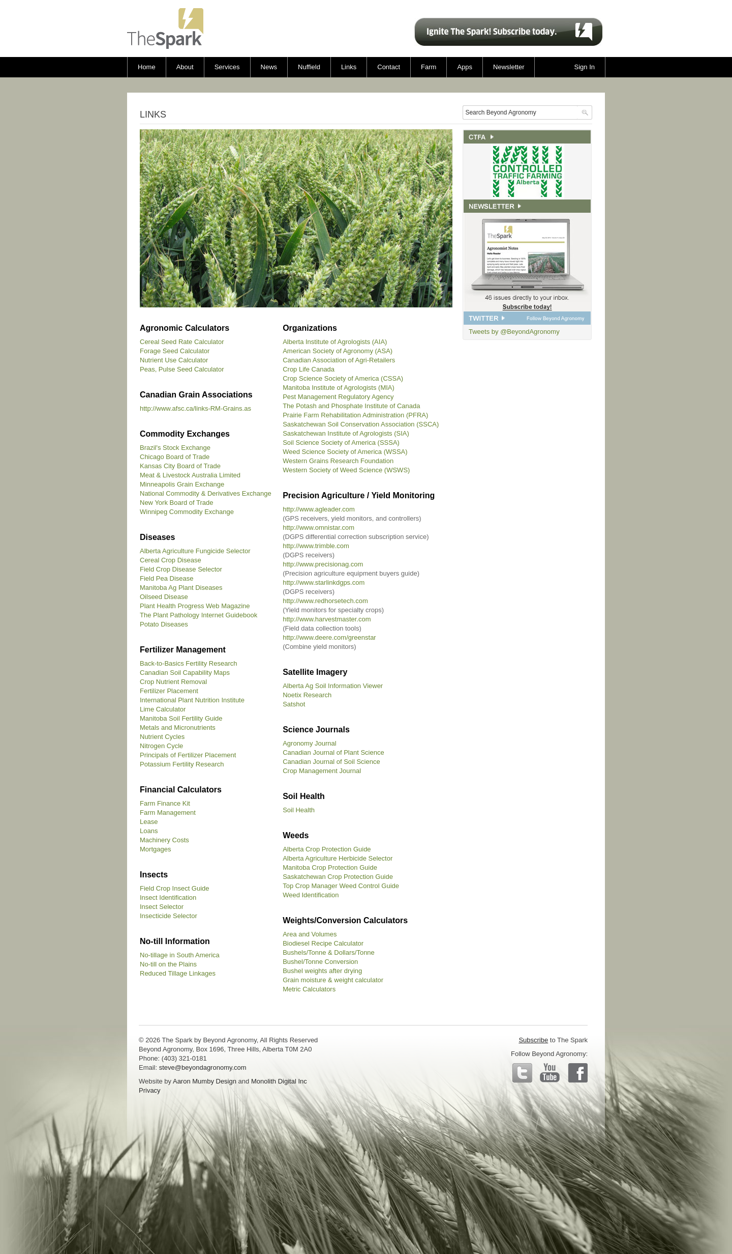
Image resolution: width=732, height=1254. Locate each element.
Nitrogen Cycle (161, 746)
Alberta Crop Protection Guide (327, 849)
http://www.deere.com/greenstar (329, 637)
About (185, 67)
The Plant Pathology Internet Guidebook (198, 615)
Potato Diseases (164, 624)
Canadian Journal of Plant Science (333, 752)
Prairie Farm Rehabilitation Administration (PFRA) (355, 415)
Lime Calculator (163, 709)
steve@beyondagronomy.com (203, 1067)
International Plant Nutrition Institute (192, 700)
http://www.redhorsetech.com (325, 601)
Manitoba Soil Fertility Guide (181, 718)
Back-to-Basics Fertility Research (188, 663)
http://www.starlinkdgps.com (323, 582)
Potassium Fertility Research (182, 764)
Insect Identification (168, 897)
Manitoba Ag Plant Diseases (181, 587)
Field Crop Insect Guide (174, 888)
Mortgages (155, 849)
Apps (464, 67)
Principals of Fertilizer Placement (188, 755)
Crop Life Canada (308, 369)
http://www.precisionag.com (323, 564)
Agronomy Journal (310, 743)
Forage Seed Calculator (174, 351)
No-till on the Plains (168, 964)
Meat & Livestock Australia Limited (190, 475)
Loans (149, 831)
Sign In (584, 67)
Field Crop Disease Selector (181, 569)
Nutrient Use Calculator (174, 360)
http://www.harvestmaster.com (327, 619)
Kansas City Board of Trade (180, 466)
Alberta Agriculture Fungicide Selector (195, 551)
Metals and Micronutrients (178, 727)
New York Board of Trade (177, 502)
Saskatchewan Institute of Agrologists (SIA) (346, 433)
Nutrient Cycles (162, 736)
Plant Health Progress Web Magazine (195, 606)
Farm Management (168, 812)
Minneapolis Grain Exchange (182, 484)
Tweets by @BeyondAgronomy (514, 331)
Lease (149, 821)
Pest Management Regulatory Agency (338, 397)
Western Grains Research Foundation (338, 461)
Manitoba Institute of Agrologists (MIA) (338, 387)
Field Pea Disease (167, 578)
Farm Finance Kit (165, 803)
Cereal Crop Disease (170, 560)
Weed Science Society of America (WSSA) (345, 451)
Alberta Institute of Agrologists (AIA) (335, 342)
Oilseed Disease (164, 597)
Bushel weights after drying (322, 971)
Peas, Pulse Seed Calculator (182, 369)
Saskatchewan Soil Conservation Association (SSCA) (361, 424)
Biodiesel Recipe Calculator (323, 943)
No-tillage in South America (180, 955)
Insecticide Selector (168, 916)
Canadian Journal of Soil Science (331, 761)
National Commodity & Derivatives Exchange (205, 493)
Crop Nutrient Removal (173, 682)
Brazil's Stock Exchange (175, 447)
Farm (428, 67)
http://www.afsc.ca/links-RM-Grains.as (195, 408)
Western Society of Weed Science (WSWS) (346, 470)
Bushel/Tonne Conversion (320, 961)
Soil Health (299, 810)
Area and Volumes (310, 934)
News (269, 67)
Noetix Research (307, 695)
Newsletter (508, 67)
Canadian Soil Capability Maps (185, 672)
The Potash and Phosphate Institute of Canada (351, 406)
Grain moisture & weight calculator (333, 980)
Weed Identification (311, 895)
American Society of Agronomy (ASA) (337, 351)
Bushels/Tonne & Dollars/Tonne (329, 952)
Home (147, 67)
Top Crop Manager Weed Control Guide (341, 886)
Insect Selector (162, 906)
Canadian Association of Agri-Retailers (339, 360)
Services (227, 67)
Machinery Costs (164, 840)
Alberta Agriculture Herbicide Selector (337, 858)
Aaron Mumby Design (204, 1081)
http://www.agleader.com (319, 509)
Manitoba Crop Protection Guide (330, 867)
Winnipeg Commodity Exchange (187, 512)
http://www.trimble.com (316, 546)
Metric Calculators (309, 989)
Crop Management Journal (322, 771)
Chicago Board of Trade (174, 457)
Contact (388, 67)
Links (348, 67)
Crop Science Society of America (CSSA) (343, 378)
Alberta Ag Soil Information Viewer (333, 686)
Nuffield (309, 67)
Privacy (150, 1090)
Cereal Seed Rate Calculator (182, 342)
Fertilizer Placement (169, 691)
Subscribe (533, 1040)
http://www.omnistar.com (318, 527)
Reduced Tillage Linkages (178, 973)
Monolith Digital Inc (279, 1081)
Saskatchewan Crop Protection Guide (338, 876)
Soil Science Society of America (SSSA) (341, 442)
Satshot (294, 704)
